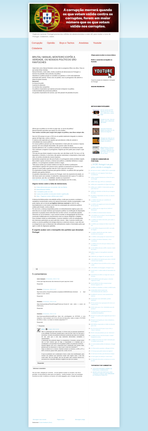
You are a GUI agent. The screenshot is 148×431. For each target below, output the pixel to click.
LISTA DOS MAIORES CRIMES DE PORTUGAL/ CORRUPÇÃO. (102, 369)
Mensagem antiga (80, 419)
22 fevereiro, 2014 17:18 (52, 279)
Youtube (97, 43)
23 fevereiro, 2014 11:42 (49, 314)
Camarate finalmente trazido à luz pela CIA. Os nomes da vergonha (107, 130)
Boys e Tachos (67, 43)
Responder (40, 284)
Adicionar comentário (39, 368)
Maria (43, 329)
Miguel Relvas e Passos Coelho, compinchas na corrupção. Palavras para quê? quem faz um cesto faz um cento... (107, 150)
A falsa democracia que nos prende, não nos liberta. (51, 187)
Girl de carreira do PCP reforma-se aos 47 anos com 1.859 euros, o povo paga (107, 112)
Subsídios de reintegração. (40, 180)
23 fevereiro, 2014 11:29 (49, 301)
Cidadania (37, 48)
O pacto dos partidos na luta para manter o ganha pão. (52, 194)
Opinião (51, 43)
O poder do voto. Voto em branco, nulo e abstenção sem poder (107, 121)
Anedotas (83, 43)
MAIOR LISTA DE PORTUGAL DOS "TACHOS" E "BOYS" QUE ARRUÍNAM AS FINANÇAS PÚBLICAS (103, 373)
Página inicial (60, 419)
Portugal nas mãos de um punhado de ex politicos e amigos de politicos (107, 139)
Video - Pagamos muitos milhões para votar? (49, 196)
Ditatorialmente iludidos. (43, 189)
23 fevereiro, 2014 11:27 (49, 289)
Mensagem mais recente (39, 419)
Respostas (42, 326)
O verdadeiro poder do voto (44, 192)
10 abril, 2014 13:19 (53, 329)
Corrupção (37, 43)
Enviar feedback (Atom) (45, 422)
